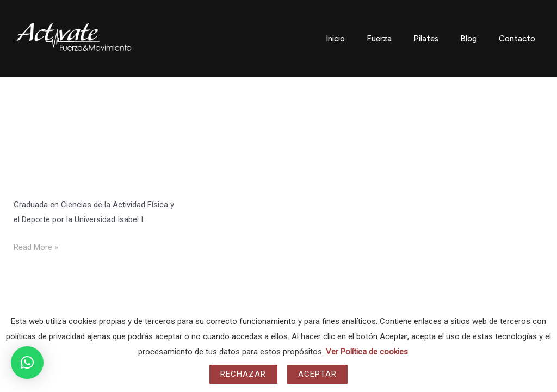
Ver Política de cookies (367, 352)
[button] (27, 362)
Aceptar (317, 374)
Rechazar (243, 374)
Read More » (36, 246)
